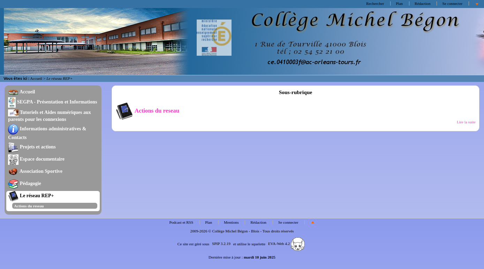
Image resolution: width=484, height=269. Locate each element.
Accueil (36, 78)
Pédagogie (24, 183)
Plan (399, 3)
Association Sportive (35, 171)
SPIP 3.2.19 (221, 243)
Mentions (231, 222)
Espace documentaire (36, 159)
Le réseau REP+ (31, 195)
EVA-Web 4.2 (286, 243)
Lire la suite (466, 122)
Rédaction (423, 3)
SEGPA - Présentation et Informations (52, 102)
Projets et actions (31, 146)
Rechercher (375, 3)
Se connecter (452, 3)
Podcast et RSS (181, 222)
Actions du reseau (29, 206)
